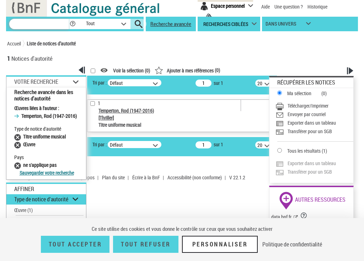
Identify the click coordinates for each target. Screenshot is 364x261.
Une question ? (288, 6)
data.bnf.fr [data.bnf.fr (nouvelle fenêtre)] (281, 216)
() (187, 70)
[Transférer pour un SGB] (314, 131)
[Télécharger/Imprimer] (314, 105)
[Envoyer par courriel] (314, 114)
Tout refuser (145, 244)
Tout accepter (75, 244)
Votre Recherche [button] (36, 82)
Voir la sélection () (131, 70)
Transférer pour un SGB (310, 131)
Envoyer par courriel (307, 114)
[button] (72, 24)
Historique (317, 6)
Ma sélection (299, 93)
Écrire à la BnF (146, 177)
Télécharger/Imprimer (308, 105)
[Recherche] (39, 24)
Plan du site (113, 177)
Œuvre (23, 210)
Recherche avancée (170, 23)
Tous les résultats (304, 150)
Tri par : (99, 82)
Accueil (14, 43)
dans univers (281, 25)
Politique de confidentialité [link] (292, 244)
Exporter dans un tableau (312, 122)
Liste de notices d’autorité (51, 43)
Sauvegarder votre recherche (47, 172)
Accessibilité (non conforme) (194, 177)
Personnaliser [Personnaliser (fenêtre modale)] (220, 244)
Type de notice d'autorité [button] (41, 199)
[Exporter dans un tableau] (314, 122)
